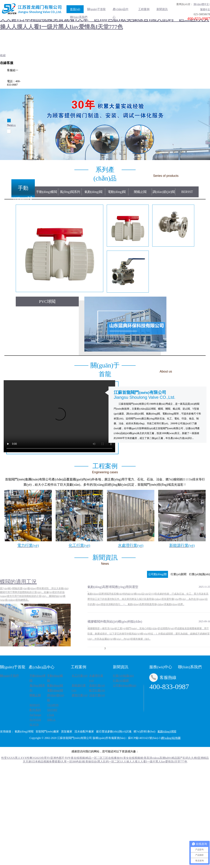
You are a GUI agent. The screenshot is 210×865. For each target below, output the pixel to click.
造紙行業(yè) (97, 685)
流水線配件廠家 (84, 731)
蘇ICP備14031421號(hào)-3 (144, 737)
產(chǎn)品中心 (121, 10)
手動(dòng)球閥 (23, 189)
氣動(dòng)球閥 (24, 731)
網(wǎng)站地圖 (170, 737)
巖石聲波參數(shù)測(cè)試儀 (113, 731)
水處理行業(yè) (96, 678)
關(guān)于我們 (9, 675)
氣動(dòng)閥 (93, 192)
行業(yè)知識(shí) (123, 675)
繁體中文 (205, 9)
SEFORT (52, 709)
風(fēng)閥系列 (70, 192)
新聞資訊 (162, 9)
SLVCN (34, 724)
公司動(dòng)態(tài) (124, 685)
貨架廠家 (66, 731)
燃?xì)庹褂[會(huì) (144, 731)
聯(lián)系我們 (78, 17)
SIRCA (51, 719)
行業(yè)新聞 (121, 680)
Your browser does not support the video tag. (59, 416)
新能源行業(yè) (79, 688)
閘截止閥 (140, 192)
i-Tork (50, 714)
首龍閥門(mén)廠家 (47, 731)
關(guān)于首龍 (96, 9)
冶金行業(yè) (97, 695)
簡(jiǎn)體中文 (201, 4)
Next (9, 125)
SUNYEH (35, 719)
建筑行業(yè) (80, 695)
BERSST (187, 192)
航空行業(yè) (97, 690)
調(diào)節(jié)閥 (164, 192)
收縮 (3, 55)
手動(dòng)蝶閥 (46, 192)
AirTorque (35, 714)
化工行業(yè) (80, 675)
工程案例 (143, 9)
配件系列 (35, 709)
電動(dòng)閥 (117, 192)
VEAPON (52, 705)
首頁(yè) (75, 9)
